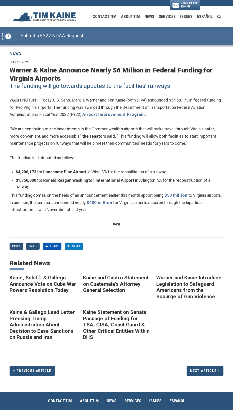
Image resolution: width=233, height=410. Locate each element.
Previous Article (34, 371)
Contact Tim (104, 16)
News (149, 16)
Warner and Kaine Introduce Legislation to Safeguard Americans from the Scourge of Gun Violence (188, 287)
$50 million (176, 195)
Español (205, 16)
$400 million (99, 202)
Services (167, 16)
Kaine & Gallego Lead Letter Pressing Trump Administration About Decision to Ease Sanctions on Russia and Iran (42, 324)
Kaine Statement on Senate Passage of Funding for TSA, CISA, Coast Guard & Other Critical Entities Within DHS (116, 324)
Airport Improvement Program (113, 114)
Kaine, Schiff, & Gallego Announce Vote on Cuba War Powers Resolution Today (43, 284)
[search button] (219, 16)
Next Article (203, 371)
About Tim (130, 16)
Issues (186, 16)
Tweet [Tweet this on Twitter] (74, 246)
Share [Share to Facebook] (52, 246)
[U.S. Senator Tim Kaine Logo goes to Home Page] (44, 16)
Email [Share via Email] (33, 246)
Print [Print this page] (16, 246)
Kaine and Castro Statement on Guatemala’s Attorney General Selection (116, 284)
